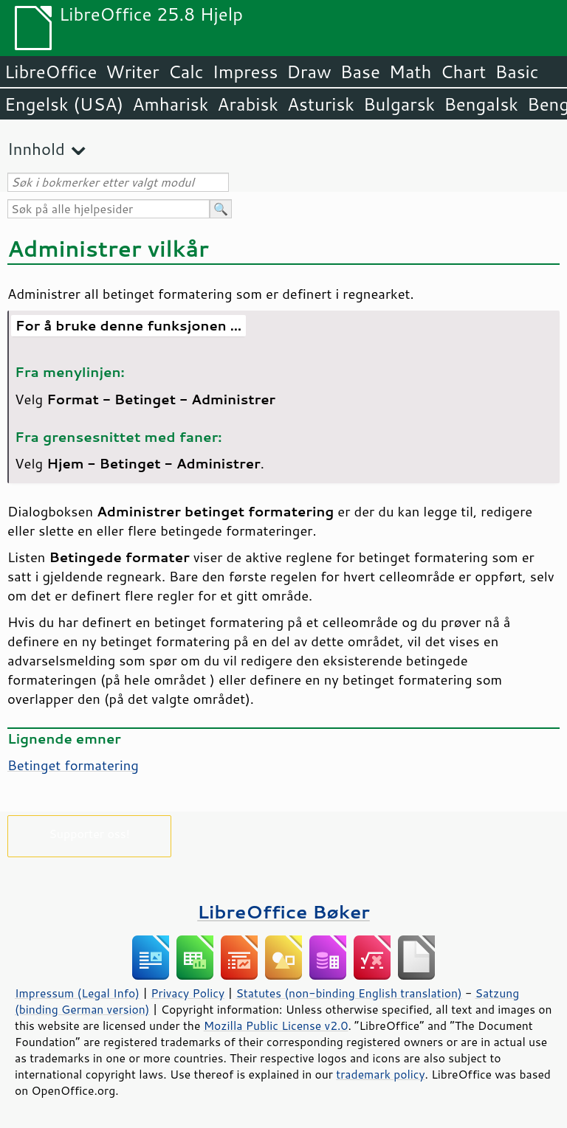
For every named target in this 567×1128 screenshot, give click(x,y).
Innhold (36, 148)
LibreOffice (50, 71)
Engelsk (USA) (63, 104)
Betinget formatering (73, 765)
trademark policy (380, 1074)
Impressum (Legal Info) (77, 993)
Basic (516, 71)
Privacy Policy (187, 993)
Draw (308, 71)
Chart (463, 71)
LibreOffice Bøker (283, 911)
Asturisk (320, 104)
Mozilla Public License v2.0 (276, 1025)
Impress (245, 71)
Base (360, 71)
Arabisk (247, 104)
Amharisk (170, 104)
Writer (132, 71)
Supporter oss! (89, 833)
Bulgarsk (399, 104)
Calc (186, 71)
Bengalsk (481, 104)
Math (410, 71)
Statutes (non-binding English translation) (348, 993)
